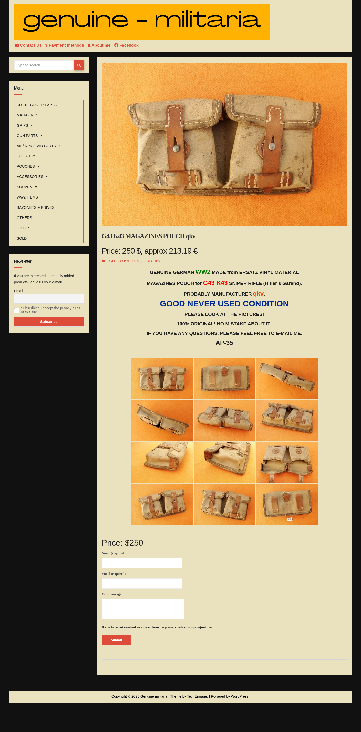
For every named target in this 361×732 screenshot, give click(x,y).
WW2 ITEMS (27, 197)
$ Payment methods (65, 45)
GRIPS (25, 125)
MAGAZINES (30, 115)
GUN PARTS (30, 136)
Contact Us (29, 45)
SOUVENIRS (27, 187)
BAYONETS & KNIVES (36, 207)
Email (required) (142, 579)
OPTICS (23, 228)
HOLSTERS (29, 156)
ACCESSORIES (33, 177)
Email (18, 291)
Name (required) (142, 559)
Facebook (126, 45)
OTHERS (24, 218)
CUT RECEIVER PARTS (37, 105)
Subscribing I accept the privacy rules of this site (50, 310)
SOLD (22, 238)
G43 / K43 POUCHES (124, 261)
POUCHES (28, 166)
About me (99, 45)
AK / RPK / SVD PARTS (39, 146)
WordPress (240, 696)
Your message (143, 605)
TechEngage (197, 696)
